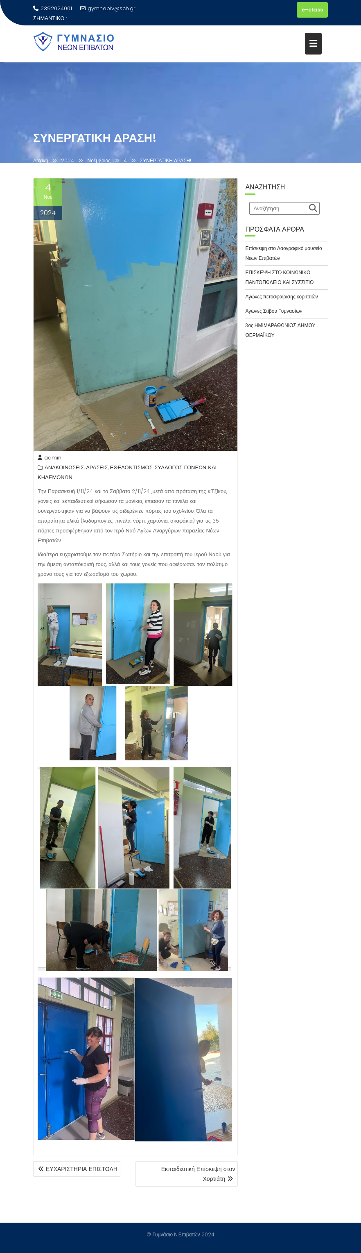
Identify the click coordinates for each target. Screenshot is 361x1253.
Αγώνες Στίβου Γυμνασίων (273, 310)
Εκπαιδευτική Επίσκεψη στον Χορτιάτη (198, 1174)
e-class (312, 10)
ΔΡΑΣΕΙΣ (97, 469)
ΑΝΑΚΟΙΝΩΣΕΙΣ (64, 469)
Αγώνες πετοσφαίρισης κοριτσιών (281, 296)
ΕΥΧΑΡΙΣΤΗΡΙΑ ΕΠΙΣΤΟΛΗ (81, 1169)
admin (49, 459)
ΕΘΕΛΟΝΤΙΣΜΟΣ (131, 469)
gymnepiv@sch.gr (107, 8)
